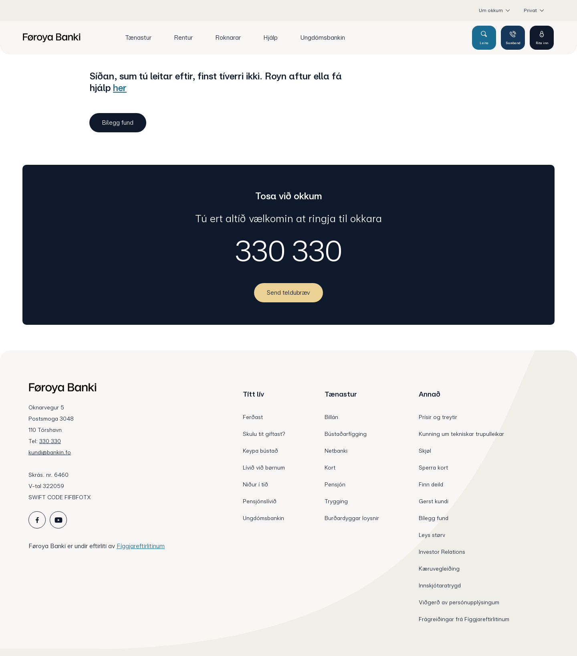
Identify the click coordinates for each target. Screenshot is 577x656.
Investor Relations (442, 552)
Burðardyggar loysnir (352, 518)
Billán (331, 417)
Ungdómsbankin (263, 518)
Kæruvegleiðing (439, 568)
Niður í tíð (255, 484)
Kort (330, 467)
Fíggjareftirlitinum (141, 546)
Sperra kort (433, 467)
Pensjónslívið (259, 501)
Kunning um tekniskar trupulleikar (461, 434)
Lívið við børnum (264, 467)
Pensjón (335, 484)
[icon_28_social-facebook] (37, 519)
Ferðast (253, 417)
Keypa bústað (260, 450)
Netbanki (336, 450)
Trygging (336, 501)
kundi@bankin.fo (49, 452)
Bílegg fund (433, 518)
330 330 (288, 251)
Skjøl (425, 450)
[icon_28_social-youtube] (58, 519)
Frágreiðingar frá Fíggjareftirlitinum (464, 619)
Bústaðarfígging (346, 434)
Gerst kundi (433, 501)
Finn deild (431, 484)
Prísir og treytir (438, 417)
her (120, 87)
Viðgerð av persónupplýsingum (459, 602)
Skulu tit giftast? (264, 434)
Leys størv (432, 535)
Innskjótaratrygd (440, 585)
